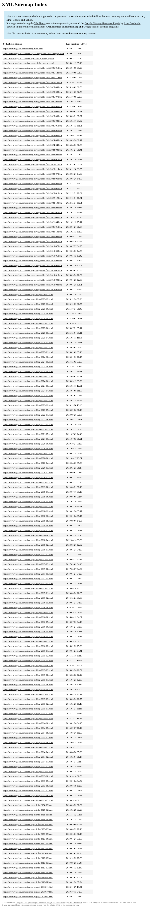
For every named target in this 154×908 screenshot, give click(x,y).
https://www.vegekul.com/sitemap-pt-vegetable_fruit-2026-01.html (32, 68)
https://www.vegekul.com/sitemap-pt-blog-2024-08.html (28, 371)
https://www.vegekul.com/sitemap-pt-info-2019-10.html (28, 858)
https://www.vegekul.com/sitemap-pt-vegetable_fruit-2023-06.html (32, 178)
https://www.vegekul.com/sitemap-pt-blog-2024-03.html (28, 395)
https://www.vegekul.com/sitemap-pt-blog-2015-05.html (28, 689)
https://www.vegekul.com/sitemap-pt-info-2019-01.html (28, 882)
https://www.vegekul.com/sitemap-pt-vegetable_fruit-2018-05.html (32, 289)
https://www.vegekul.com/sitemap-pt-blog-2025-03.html (28, 342)
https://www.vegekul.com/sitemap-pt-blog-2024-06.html (28, 381)
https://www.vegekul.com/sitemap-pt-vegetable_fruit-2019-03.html (32, 265)
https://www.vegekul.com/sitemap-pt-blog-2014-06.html (28, 742)
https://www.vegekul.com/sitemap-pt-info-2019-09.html (28, 863)
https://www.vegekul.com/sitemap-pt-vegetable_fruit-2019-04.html (32, 260)
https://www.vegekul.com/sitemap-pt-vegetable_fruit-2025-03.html (32, 116)
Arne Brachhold (132, 23)
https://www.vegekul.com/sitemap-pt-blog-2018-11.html (28, 511)
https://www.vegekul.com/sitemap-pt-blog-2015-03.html (28, 699)
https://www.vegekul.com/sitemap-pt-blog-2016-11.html (28, 602)
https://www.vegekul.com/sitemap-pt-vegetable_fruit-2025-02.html (32, 121)
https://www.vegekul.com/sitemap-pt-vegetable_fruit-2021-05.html (32, 217)
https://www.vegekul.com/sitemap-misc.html (23, 48)
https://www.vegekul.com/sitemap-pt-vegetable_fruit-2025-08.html (32, 92)
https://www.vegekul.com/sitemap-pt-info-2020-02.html (28, 848)
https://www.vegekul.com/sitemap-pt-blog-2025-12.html (28, 299)
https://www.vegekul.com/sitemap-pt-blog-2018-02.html (28, 545)
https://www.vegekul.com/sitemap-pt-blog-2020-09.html (28, 448)
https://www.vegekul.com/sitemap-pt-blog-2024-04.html (28, 390)
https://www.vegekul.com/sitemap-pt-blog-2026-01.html (28, 294)
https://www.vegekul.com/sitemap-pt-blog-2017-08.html (28, 569)
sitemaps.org (71, 26)
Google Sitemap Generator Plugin (102, 23)
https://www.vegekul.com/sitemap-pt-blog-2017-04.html (28, 578)
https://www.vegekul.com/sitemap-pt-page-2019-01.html (28, 896)
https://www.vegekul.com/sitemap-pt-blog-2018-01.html (28, 549)
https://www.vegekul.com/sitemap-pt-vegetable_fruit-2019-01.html (32, 275)
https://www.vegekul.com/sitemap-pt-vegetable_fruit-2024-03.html (32, 150)
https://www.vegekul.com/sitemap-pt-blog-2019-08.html (28, 487)
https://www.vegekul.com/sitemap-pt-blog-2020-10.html (28, 443)
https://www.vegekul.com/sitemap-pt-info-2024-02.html (28, 810)
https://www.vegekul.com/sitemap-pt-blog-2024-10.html (28, 366)
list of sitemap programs (106, 26)
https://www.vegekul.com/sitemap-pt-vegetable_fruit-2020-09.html (32, 236)
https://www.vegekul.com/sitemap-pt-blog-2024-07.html (28, 376)
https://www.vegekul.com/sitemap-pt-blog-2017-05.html (28, 574)
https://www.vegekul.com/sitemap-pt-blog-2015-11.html (28, 660)
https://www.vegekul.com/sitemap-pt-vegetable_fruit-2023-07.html (32, 174)
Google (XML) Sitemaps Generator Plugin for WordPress (40, 903)
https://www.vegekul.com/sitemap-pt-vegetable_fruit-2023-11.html (32, 169)
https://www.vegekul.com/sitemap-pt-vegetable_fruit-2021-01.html (32, 227)
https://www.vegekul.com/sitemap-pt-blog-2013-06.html (28, 795)
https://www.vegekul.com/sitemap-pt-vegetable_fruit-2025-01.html (32, 125)
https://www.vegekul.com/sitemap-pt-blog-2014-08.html (28, 733)
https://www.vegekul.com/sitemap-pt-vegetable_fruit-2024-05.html (32, 140)
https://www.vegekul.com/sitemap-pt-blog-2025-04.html (28, 337)
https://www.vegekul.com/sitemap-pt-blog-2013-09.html (28, 781)
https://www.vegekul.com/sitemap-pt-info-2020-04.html (28, 839)
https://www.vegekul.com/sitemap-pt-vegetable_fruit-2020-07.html (32, 241)
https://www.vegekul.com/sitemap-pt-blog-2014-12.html (28, 713)
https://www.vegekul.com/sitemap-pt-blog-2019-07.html (28, 492)
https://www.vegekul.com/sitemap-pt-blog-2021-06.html (28, 439)
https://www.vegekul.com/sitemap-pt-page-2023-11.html (28, 887)
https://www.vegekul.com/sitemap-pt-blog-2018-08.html (28, 525)
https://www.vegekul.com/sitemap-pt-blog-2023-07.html (28, 410)
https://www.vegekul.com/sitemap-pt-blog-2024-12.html (28, 357)
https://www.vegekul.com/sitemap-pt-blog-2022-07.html (28, 415)
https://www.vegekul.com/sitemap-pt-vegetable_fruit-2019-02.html (32, 270)
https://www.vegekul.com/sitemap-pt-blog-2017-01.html (28, 593)
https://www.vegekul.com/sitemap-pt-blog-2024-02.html (28, 400)
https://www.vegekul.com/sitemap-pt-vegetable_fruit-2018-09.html (32, 280)
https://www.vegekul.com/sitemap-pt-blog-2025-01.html (28, 352)
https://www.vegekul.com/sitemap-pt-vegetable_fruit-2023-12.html (32, 164)
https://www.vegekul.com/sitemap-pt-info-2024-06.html (28, 805)
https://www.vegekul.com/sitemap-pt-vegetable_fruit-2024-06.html (32, 135)
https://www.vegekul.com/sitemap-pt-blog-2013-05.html (28, 800)
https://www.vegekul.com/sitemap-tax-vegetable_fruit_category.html (33, 53)
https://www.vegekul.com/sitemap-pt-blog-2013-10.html (28, 776)
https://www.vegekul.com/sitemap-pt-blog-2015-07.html (28, 680)
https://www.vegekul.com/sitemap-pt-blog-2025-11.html (28, 304)
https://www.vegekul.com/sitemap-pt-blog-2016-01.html (28, 651)
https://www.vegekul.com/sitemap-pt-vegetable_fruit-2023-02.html (32, 188)
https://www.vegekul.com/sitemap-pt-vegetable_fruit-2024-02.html (32, 154)
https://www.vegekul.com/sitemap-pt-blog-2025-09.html (28, 313)
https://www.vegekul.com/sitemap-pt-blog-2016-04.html (28, 636)
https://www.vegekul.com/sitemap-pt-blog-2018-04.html (28, 540)
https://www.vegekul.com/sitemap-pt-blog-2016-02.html (28, 646)
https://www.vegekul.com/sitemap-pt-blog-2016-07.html (28, 622)
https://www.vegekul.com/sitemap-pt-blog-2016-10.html (28, 607)
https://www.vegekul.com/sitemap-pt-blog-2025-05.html (28, 333)
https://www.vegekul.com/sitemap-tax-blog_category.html (28, 58)
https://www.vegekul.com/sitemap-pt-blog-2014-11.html (28, 718)
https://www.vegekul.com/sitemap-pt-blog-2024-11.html (28, 362)
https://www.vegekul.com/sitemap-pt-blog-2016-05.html (28, 631)
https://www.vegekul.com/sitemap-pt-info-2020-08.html (28, 824)
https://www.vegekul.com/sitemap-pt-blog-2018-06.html (28, 535)
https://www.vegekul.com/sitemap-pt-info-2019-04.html (28, 872)
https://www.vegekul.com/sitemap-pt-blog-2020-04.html (28, 463)
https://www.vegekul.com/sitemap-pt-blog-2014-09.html (28, 728)
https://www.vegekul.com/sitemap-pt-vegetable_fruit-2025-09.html (32, 87)
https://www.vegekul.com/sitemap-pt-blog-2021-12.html (28, 429)
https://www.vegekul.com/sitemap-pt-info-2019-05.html (28, 867)
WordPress (40, 23)
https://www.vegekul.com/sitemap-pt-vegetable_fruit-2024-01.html (32, 159)
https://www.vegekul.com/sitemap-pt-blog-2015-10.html (28, 665)
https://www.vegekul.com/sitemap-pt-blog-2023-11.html (28, 405)
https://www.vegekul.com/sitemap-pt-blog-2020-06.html (28, 458)
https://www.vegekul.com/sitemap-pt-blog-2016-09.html (28, 612)
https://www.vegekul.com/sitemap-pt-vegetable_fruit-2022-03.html (32, 207)
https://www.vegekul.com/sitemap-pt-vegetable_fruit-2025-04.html (32, 111)
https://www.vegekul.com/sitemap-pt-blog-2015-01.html (28, 708)
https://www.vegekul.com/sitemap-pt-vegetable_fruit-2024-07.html (32, 130)
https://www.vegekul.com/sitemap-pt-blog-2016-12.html (28, 598)
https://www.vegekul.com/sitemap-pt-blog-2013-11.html (28, 771)
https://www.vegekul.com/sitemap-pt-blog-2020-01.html (28, 477)
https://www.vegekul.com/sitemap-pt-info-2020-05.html (28, 834)
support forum (72, 905)
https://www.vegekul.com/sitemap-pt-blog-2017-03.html (28, 583)
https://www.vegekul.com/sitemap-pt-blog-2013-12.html (28, 766)
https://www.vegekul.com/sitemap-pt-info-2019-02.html (28, 877)
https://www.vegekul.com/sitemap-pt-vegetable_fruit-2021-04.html (32, 222)
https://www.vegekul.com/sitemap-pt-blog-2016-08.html (28, 617)
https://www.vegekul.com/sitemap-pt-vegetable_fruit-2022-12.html (32, 198)
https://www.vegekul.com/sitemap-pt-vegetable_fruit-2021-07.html (32, 212)
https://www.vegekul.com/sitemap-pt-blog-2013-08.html (28, 786)
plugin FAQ (55, 905)
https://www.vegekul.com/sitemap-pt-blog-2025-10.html (28, 309)
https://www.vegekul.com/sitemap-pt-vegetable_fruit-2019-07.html (32, 246)
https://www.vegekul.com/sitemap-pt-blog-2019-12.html (28, 482)
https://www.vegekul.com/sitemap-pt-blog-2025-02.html (28, 347)
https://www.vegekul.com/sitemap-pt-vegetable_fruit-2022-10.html (32, 203)
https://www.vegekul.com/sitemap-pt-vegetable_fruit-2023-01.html (32, 193)
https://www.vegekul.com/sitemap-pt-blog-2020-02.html (28, 472)
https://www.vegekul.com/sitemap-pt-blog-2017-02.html (28, 588)
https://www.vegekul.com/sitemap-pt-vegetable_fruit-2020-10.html (32, 231)
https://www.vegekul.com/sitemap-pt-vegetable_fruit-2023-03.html (32, 183)
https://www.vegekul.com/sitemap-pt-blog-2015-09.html (28, 670)
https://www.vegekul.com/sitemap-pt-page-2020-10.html (28, 892)
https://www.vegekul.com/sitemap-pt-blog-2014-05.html (28, 747)
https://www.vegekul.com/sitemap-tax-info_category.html (28, 63)
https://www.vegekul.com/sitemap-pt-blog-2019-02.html (28, 506)
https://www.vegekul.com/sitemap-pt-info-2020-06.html (28, 829)
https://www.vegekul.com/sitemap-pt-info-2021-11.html (28, 814)
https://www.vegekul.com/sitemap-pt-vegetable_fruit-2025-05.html (32, 106)
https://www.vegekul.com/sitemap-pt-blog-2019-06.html (28, 496)
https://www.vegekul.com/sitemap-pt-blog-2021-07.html (28, 434)
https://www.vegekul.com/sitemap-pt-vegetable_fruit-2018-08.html (32, 284)
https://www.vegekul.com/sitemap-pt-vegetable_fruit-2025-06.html (32, 101)
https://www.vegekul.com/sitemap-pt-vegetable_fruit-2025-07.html (32, 97)
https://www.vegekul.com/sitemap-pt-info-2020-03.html (28, 843)
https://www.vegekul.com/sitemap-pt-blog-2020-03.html (28, 468)
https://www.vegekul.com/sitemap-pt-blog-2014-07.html (28, 737)
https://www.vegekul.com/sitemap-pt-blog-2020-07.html (28, 453)
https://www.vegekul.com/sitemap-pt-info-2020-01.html (28, 853)
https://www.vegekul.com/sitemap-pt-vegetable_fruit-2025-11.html (32, 77)
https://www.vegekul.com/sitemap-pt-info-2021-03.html (28, 819)
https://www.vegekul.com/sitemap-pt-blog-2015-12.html (28, 655)
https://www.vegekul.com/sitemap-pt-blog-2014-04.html (28, 752)
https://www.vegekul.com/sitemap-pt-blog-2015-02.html (28, 704)
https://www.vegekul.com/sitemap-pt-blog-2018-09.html (28, 521)
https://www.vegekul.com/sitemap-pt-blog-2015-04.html (28, 694)
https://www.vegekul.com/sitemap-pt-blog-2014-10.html (28, 723)
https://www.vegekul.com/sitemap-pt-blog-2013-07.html (28, 790)
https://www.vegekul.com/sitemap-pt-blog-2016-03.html (28, 641)
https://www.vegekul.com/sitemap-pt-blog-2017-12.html (28, 554)
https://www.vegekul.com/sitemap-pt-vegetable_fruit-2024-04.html (32, 145)
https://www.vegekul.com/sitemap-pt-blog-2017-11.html (28, 559)
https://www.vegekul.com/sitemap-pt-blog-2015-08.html (28, 675)
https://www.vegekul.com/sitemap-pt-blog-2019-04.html (28, 501)
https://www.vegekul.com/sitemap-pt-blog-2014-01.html (28, 761)
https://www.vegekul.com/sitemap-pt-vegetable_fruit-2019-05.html (32, 256)
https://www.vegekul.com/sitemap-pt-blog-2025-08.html (28, 318)
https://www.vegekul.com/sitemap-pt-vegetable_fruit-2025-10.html (32, 82)
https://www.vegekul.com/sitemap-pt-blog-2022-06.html (28, 419)
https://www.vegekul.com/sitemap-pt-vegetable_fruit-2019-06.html (32, 251)
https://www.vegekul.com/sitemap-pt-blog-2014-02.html (28, 757)
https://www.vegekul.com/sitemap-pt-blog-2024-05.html (28, 386)
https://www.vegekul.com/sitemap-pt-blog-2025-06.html (28, 328)
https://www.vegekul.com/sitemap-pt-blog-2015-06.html (28, 684)
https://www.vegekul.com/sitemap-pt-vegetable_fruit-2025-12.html (32, 72)
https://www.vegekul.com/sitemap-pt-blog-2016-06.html (28, 627)
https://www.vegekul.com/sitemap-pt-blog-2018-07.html (28, 530)
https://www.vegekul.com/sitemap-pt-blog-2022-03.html (28, 424)
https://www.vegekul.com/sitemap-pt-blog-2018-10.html (28, 516)
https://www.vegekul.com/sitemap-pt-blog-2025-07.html (28, 323)
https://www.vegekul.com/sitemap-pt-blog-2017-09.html (28, 564)
